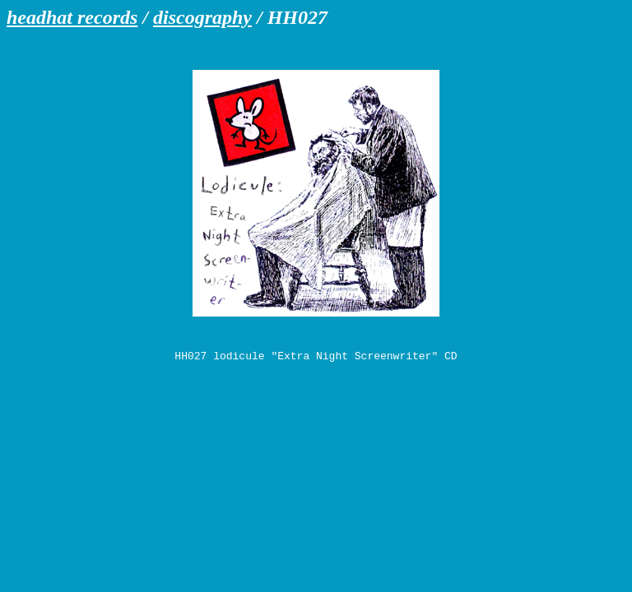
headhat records (72, 17)
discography (202, 17)
